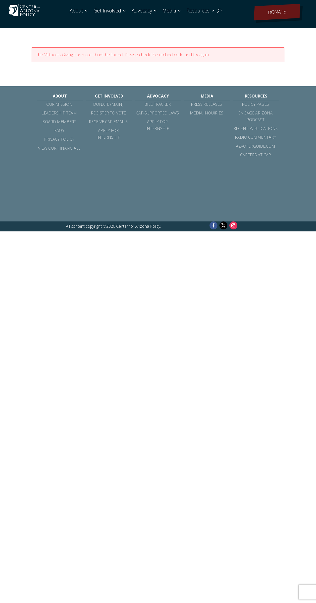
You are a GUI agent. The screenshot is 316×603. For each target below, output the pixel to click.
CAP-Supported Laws (157, 113)
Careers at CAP (255, 155)
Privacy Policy (59, 139)
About (76, 11)
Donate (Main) (108, 104)
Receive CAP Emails (108, 121)
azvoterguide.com (255, 146)
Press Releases (206, 104)
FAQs (59, 130)
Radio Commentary (255, 137)
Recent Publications (255, 128)
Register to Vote (108, 113)
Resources (198, 11)
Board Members (59, 121)
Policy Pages (255, 104)
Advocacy (142, 11)
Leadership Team (59, 113)
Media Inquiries (206, 113)
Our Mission (59, 104)
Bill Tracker (157, 104)
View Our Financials (59, 148)
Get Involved (107, 11)
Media (169, 11)
